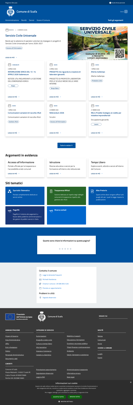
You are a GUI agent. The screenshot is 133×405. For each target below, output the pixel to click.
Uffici (7, 343)
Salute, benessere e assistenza (78, 354)
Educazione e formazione (75, 340)
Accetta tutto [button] (58, 397)
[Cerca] (125, 11)
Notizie (100, 336)
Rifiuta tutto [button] (75, 397)
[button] (66, 401)
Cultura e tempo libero (44, 343)
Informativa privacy (74, 373)
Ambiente (70, 351)
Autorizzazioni (41, 336)
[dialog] (66, 392)
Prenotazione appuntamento (46, 369)
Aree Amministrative (12, 340)
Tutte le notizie (66, 145)
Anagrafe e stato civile (44, 340)
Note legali (71, 377)
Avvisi (11, 30)
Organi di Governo (11, 336)
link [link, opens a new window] (87, 392)
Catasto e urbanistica (43, 355)
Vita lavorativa (41, 347)
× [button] (130, 382)
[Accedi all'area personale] (117, 2)
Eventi (100, 357)
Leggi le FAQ (40, 377)
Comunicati (13, 65)
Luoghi (100, 354)
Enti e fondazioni (11, 347)
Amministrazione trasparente (77, 369)
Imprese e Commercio (43, 351)
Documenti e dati (11, 358)
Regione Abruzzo (11, 2)
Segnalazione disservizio (44, 373)
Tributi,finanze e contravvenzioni (78, 347)
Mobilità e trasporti (73, 336)
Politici (7, 351)
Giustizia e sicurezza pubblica (77, 343)
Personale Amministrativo (14, 355)
